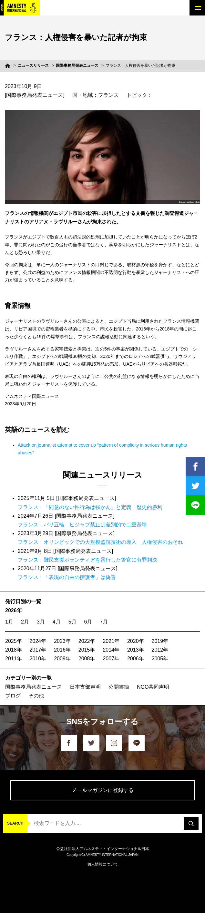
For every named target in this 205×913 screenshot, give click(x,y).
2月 (25, 621)
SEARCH (15, 823)
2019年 (160, 641)
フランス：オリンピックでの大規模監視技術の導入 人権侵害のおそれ (100, 542)
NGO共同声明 (153, 687)
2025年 (13, 641)
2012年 (160, 650)
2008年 (86, 658)
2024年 (38, 641)
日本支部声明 (85, 687)
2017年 (38, 650)
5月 (72, 621)
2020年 (135, 641)
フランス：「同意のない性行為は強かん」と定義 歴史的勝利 (90, 507)
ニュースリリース (33, 65)
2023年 (62, 641)
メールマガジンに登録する (103, 790)
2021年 (111, 641)
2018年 (13, 650)
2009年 (62, 658)
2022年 (86, 641)
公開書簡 (118, 687)
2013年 (135, 650)
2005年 (160, 658)
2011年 (13, 658)
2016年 (62, 650)
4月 (57, 621)
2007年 (111, 658)
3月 (41, 621)
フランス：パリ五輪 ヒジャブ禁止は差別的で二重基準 (82, 524)
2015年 (86, 650)
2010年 (38, 658)
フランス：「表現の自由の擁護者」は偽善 (67, 577)
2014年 (111, 650)
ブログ (13, 695)
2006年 (135, 658)
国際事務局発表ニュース (77, 65)
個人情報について (102, 864)
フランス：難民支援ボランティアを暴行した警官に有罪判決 (87, 560)
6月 (88, 621)
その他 (36, 695)
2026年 (13, 610)
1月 (9, 621)
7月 (104, 621)
